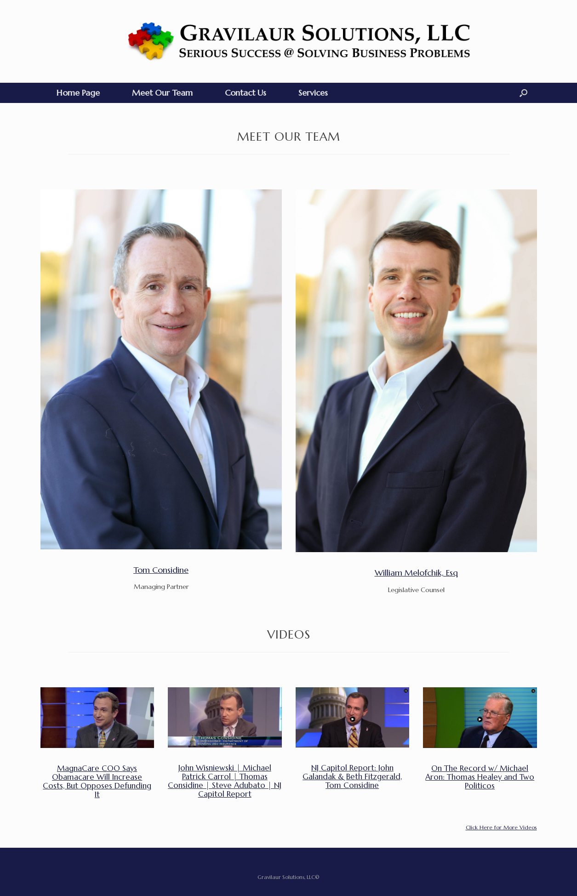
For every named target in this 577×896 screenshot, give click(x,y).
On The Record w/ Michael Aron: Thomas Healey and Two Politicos (479, 777)
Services (313, 92)
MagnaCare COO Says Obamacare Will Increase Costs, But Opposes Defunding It (97, 782)
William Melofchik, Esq (416, 572)
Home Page (78, 92)
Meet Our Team (162, 92)
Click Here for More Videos (501, 827)
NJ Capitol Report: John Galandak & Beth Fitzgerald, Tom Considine (352, 776)
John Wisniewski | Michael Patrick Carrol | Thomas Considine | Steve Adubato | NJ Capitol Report (224, 781)
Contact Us (245, 92)
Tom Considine (161, 570)
